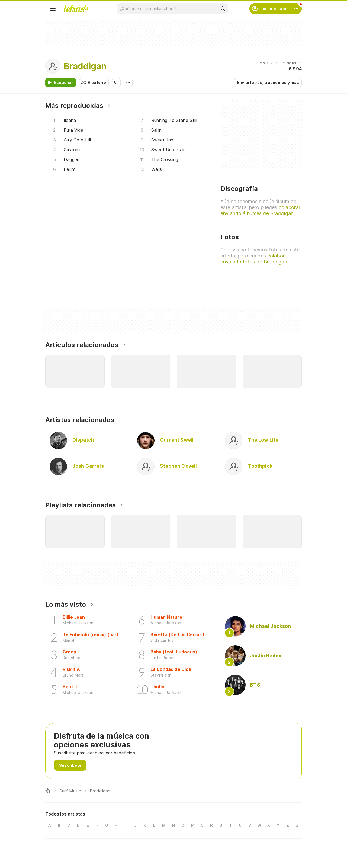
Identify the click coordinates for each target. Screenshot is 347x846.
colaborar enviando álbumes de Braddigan (260, 210)
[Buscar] (222, 8)
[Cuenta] (296, 8)
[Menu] (52, 8)
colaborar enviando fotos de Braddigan (254, 259)
